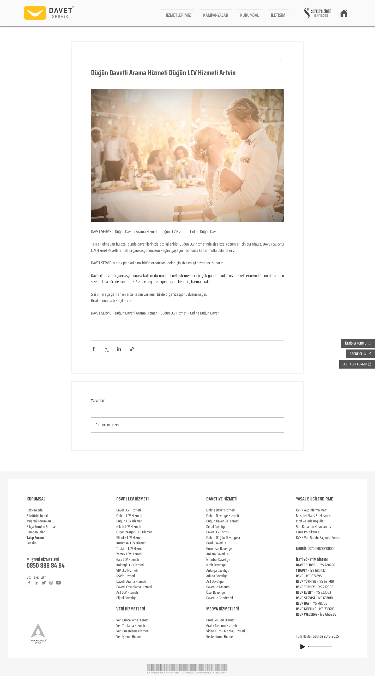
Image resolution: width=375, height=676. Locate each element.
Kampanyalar (36, 532)
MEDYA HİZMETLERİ (222, 609)
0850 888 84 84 (46, 565)
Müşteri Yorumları (39, 521)
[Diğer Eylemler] (281, 60)
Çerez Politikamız (307, 532)
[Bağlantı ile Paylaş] (131, 349)
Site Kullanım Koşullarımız (314, 526)
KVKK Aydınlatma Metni (312, 510)
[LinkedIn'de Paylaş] (119, 349)
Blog (30, 548)
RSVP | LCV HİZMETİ (132, 499)
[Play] (302, 646)
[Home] (343, 13)
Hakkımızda (35, 510)
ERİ (142, 609)
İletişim (32, 543)
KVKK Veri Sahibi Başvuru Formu (318, 537)
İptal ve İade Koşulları (310, 521)
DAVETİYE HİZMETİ (221, 499)
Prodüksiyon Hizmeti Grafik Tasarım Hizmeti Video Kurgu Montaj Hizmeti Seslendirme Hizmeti (225, 628)
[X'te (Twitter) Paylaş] (106, 349)
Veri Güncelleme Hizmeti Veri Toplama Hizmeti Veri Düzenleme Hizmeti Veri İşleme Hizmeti (132, 623)
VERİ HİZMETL (128, 609)
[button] (177, 13)
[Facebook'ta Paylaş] (93, 349)
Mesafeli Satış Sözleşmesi (313, 515)
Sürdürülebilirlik (38, 515)
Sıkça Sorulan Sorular (41, 526)
